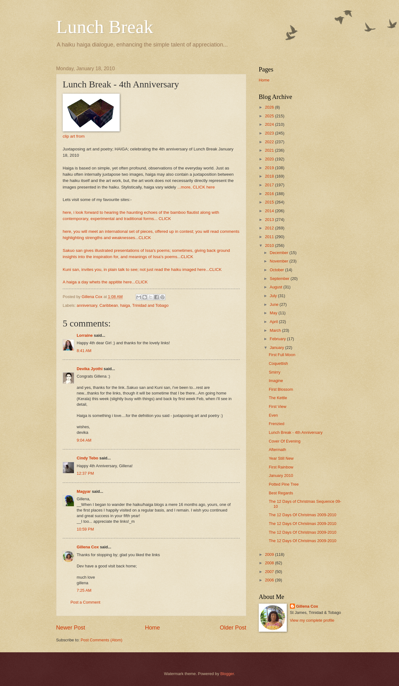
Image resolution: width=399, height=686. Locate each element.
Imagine (276, 380)
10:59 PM (85, 529)
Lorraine (85, 335)
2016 (270, 193)
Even (273, 415)
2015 (270, 202)
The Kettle (278, 397)
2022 (270, 142)
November (279, 261)
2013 (270, 219)
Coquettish (278, 363)
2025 (270, 116)
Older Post (233, 628)
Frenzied (276, 423)
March (276, 330)
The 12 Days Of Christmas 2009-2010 (302, 514)
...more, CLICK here (196, 187)
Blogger (227, 673)
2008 (270, 563)
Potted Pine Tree (284, 484)
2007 (270, 571)
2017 (270, 185)
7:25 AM (84, 590)
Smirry (274, 372)
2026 (270, 107)
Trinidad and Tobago (150, 305)
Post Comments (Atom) (102, 640)
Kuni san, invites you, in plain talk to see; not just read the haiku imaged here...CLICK (142, 269)
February (278, 338)
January (277, 347)
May (274, 313)
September (280, 278)
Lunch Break (104, 27)
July (274, 295)
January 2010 (281, 475)
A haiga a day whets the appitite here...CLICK (105, 282)
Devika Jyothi (90, 368)
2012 (270, 228)
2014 (270, 210)
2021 (270, 150)
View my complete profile (312, 620)
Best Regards (281, 493)
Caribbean (108, 305)
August (276, 287)
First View (277, 406)
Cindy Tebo (87, 458)
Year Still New (281, 458)
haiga (125, 305)
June (275, 304)
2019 (270, 167)
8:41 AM (84, 350)
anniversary (87, 305)
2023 (270, 133)
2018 (270, 176)
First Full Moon (282, 354)
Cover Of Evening (284, 441)
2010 (270, 245)
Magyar (84, 491)
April (274, 321)
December (279, 252)
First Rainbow (281, 467)
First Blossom (281, 389)
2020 (270, 159)
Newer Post (70, 628)
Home (152, 628)
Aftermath (277, 449)
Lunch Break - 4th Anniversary (295, 432)
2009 (270, 554)
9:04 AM (84, 440)
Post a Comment (85, 602)
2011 (270, 236)
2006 (270, 580)
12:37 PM (85, 473)
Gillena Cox (88, 547)
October (277, 269)
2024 (270, 124)
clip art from (74, 136)
